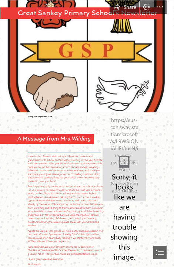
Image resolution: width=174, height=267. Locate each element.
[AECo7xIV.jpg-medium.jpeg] (87, 56)
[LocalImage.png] (124, 175)
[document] (87, 133)
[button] (124, 7)
